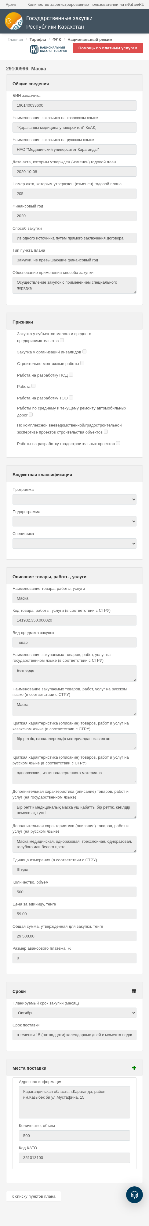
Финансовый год (28, 206)
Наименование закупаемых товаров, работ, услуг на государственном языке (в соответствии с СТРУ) (62, 657)
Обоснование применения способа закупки (53, 272)
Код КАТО (28, 1148)
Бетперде (74, 673)
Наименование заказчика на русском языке (53, 139)
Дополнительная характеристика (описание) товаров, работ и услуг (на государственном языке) (71, 794)
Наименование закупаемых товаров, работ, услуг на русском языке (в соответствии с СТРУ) (70, 692)
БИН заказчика (27, 95)
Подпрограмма (26, 511)
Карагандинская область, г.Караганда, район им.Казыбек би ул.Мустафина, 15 (74, 1102)
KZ (130, 4)
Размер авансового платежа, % (42, 948)
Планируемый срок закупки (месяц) (46, 1003)
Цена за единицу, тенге (34, 904)
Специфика (23, 533)
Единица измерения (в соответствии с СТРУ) (55, 860)
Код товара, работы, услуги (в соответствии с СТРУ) (62, 610)
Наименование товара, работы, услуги (49, 588)
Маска (74, 707)
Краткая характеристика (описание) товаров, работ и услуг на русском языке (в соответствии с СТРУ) (71, 760)
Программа (23, 489)
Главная (15, 39)
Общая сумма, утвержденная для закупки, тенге (58, 926)
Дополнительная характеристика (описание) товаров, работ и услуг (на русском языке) (71, 829)
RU (141, 4)
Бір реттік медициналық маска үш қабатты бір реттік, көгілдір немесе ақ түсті (74, 810)
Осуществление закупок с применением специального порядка (74, 285)
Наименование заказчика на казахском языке (55, 117)
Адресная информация (40, 1081)
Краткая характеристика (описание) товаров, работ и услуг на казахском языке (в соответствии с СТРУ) (71, 726)
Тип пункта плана (29, 250)
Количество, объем (31, 882)
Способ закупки (27, 228)
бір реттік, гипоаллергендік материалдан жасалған (74, 741)
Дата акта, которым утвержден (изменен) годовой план (64, 162)
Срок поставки (26, 1025)
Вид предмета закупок (33, 632)
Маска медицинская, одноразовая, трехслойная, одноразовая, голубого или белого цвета (74, 844)
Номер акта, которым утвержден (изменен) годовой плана (67, 184)
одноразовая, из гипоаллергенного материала (74, 775)
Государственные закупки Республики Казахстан (49, 23)
